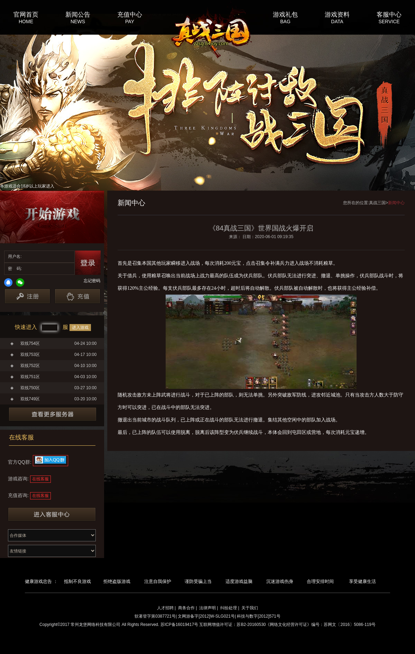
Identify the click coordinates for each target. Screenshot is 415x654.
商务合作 (186, 607)
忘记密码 (92, 280)
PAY (129, 21)
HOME (26, 21)
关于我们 (249, 607)
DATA (337, 21)
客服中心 (389, 14)
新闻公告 (77, 14)
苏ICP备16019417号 (179, 624)
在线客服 (40, 479)
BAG (285, 21)
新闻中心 (396, 202)
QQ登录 (8, 282)
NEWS (78, 21)
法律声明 (207, 607)
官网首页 (25, 14)
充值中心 (129, 14)
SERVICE (388, 21)
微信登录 (20, 282)
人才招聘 (165, 607)
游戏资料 (337, 14)
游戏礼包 (285, 14)
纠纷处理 (228, 607)
